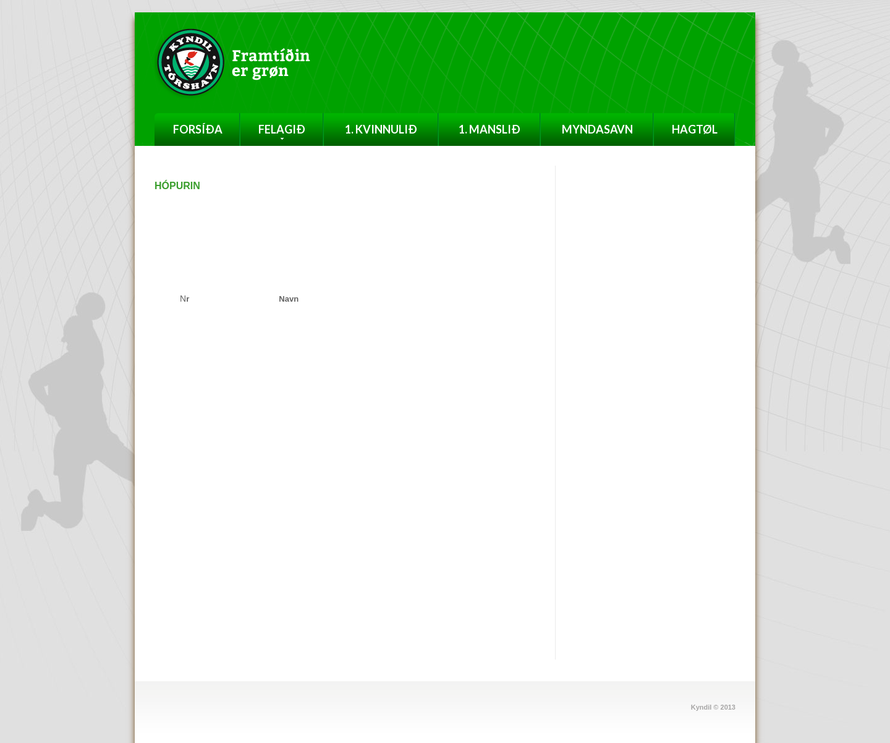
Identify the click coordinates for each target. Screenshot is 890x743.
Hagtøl (695, 129)
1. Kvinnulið (381, 129)
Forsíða (197, 129)
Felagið (281, 131)
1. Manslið (489, 129)
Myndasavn (597, 129)
